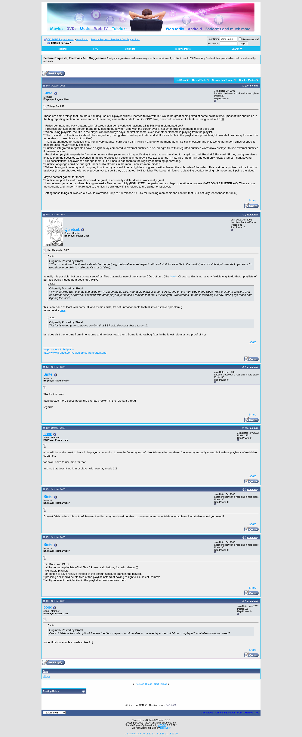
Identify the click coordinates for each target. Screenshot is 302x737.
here (173, 276)
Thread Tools (199, 80)
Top (257, 712)
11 (146, 733)
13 (153, 733)
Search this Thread (222, 80)
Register (62, 49)
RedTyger (165, 728)
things (46, 676)
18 (169, 733)
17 (166, 733)
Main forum (82, 39)
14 (156, 733)
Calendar (130, 49)
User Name (214, 39)
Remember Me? (249, 39)
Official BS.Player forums (60, 39)
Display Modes (247, 80)
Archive (248, 712)
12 (150, 733)
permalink (251, 85)
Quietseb (72, 229)
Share (252, 200)
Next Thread (160, 684)
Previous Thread (143, 684)
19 (173, 733)
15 (159, 733)
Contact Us (207, 712)
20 (176, 733)
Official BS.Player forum (228, 712)
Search (236, 49)
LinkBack (181, 80)
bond (47, 434)
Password (213, 43)
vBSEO (162, 725)
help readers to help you (58, 349)
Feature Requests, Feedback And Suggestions (115, 39)
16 (163, 733)
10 (143, 733)
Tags (45, 671)
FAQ (95, 49)
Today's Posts (183, 49)
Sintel (48, 93)
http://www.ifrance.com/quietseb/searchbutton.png (75, 352)
